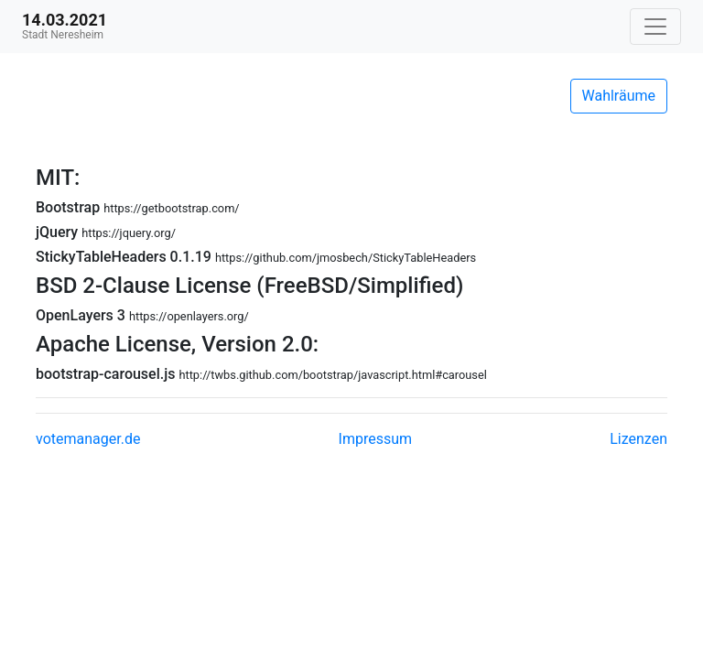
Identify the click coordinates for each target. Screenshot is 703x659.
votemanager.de (88, 439)
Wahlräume (619, 95)
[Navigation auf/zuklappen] (655, 26)
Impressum (376, 439)
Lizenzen (638, 439)
